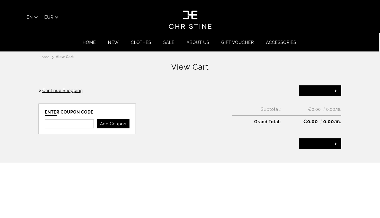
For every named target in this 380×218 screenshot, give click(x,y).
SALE (169, 42)
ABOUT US (197, 42)
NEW (113, 42)
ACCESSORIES (281, 42)
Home (89, 42)
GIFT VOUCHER (237, 42)
